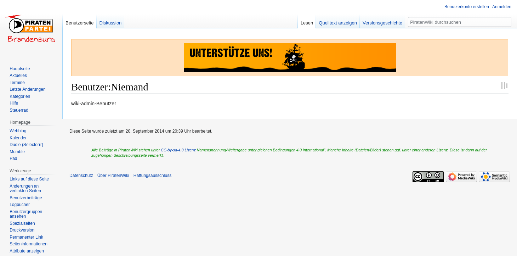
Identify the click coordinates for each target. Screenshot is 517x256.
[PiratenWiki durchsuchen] (459, 22)
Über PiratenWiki (113, 175)
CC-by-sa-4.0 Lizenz (178, 150)
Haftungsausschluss (152, 175)
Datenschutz (81, 175)
